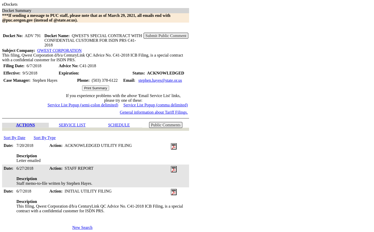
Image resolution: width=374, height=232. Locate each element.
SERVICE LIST (72, 125)
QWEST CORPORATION (59, 50)
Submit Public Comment (165, 35)
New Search (82, 227)
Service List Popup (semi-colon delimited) (83, 105)
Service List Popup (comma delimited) (155, 105)
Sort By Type (45, 137)
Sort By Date (14, 137)
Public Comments (166, 125)
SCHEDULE (119, 125)
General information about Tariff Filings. (154, 112)
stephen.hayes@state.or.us (160, 80)
